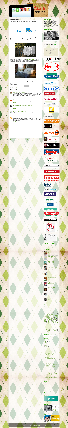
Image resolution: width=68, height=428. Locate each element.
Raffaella (45, 324)
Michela (49, 320)
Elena (48, 312)
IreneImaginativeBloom (49, 315)
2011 (45, 342)
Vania (55, 330)
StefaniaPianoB (53, 329)
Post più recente (14, 139)
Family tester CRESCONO (49, 363)
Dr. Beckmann (52, 311)
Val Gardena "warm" (30, 59)
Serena (52, 326)
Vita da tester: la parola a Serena (50, 353)
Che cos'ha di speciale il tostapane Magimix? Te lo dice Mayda (52, 299)
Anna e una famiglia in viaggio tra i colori (51, 262)
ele (13, 99)
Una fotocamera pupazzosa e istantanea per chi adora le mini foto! (52, 257)
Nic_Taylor (38, 425)
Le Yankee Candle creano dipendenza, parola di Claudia (52, 252)
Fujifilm (46, 313)
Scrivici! (55, 44)
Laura (56, 317)
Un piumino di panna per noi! (50, 358)
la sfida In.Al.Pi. (47, 317)
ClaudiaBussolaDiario (48, 309)
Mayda (45, 320)
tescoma (45, 330)
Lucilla (55, 318)
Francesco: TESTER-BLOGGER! (50, 366)
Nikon (45, 321)
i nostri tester (50, 314)
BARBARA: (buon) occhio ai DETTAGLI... (49, 370)
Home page (29, 139)
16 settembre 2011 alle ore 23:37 (21, 111)
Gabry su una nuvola (48, 357)
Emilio (52, 312)
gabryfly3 (14, 111)
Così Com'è (48, 310)
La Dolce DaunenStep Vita (49, 354)
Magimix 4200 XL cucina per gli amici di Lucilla (52, 283)
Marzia (55, 319)
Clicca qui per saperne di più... (48, 27)
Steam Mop (46, 329)
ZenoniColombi (52, 331)
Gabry (50, 313)
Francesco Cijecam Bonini (17, 105)
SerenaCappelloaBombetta (48, 327)
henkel (45, 314)
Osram (49, 322)
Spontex (54, 328)
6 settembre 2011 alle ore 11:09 (20, 92)
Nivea (48, 321)
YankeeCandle (46, 331)
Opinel (45, 322)
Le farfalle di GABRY (48, 374)
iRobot (56, 315)
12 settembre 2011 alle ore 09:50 (19, 99)
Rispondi (14, 96)
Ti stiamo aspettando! (46, 246)
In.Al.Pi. (56, 314)
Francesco (56, 312)
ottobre (46, 346)
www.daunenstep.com (14, 82)
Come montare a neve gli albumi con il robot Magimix (52, 277)
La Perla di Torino (54, 316)
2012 (45, 341)
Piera (14, 92)
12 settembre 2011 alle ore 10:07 (27, 105)
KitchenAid (47, 316)
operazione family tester (53, 321)
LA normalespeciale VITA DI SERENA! (51, 373)
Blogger (45, 425)
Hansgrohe (54, 313)
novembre (47, 345)
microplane (54, 320)
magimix (45, 319)
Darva (54, 310)
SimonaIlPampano (48, 328)
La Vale (52, 317)
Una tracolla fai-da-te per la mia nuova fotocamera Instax (52, 267)
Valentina (50, 330)
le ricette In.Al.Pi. (49, 318)
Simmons (56, 327)
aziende (15, 87)
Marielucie (50, 319)
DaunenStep (22, 39)
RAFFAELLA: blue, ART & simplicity (50, 372)
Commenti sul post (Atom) (18, 141)
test (22, 82)
